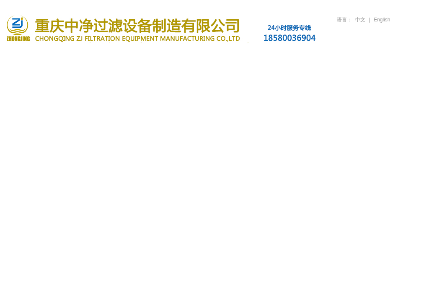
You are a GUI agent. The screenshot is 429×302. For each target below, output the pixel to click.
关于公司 (83, 55)
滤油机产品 (135, 55)
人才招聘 (342, 55)
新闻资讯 (186, 55)
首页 (31, 55)
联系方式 (394, 55)
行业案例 (238, 55)
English (382, 20)
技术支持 (290, 55)
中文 (360, 20)
